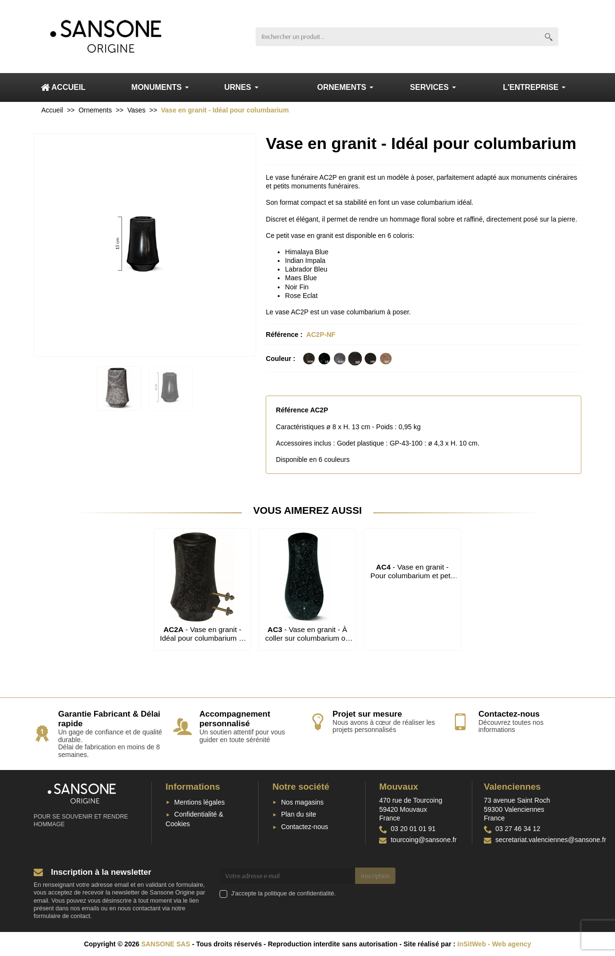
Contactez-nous (304, 827)
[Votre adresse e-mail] (288, 876)
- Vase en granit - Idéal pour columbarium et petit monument (202, 638)
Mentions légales (199, 802)
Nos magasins (302, 802)
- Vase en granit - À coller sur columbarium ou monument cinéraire (307, 638)
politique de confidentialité (299, 893)
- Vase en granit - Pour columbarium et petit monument (412, 576)
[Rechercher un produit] (397, 36)
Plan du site (298, 814)
